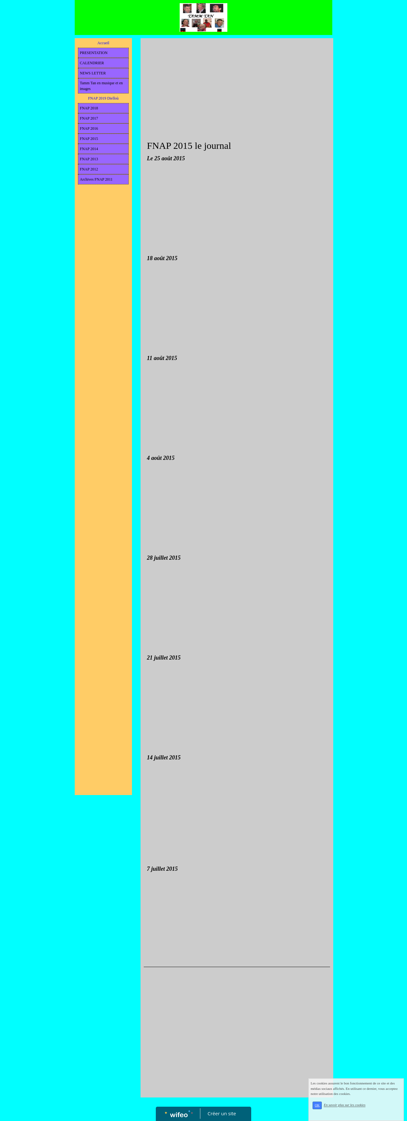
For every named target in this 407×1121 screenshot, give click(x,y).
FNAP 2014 (89, 149)
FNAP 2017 (89, 118)
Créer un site (222, 1113)
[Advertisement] (103, 314)
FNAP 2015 (89, 138)
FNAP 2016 (89, 128)
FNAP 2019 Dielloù (103, 98)
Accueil (103, 43)
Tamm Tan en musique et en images (101, 86)
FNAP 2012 (89, 169)
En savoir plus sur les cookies (344, 1105)
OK (317, 1105)
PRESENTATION (93, 53)
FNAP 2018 (89, 108)
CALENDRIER (92, 63)
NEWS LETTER (93, 73)
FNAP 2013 (89, 159)
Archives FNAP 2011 (96, 179)
